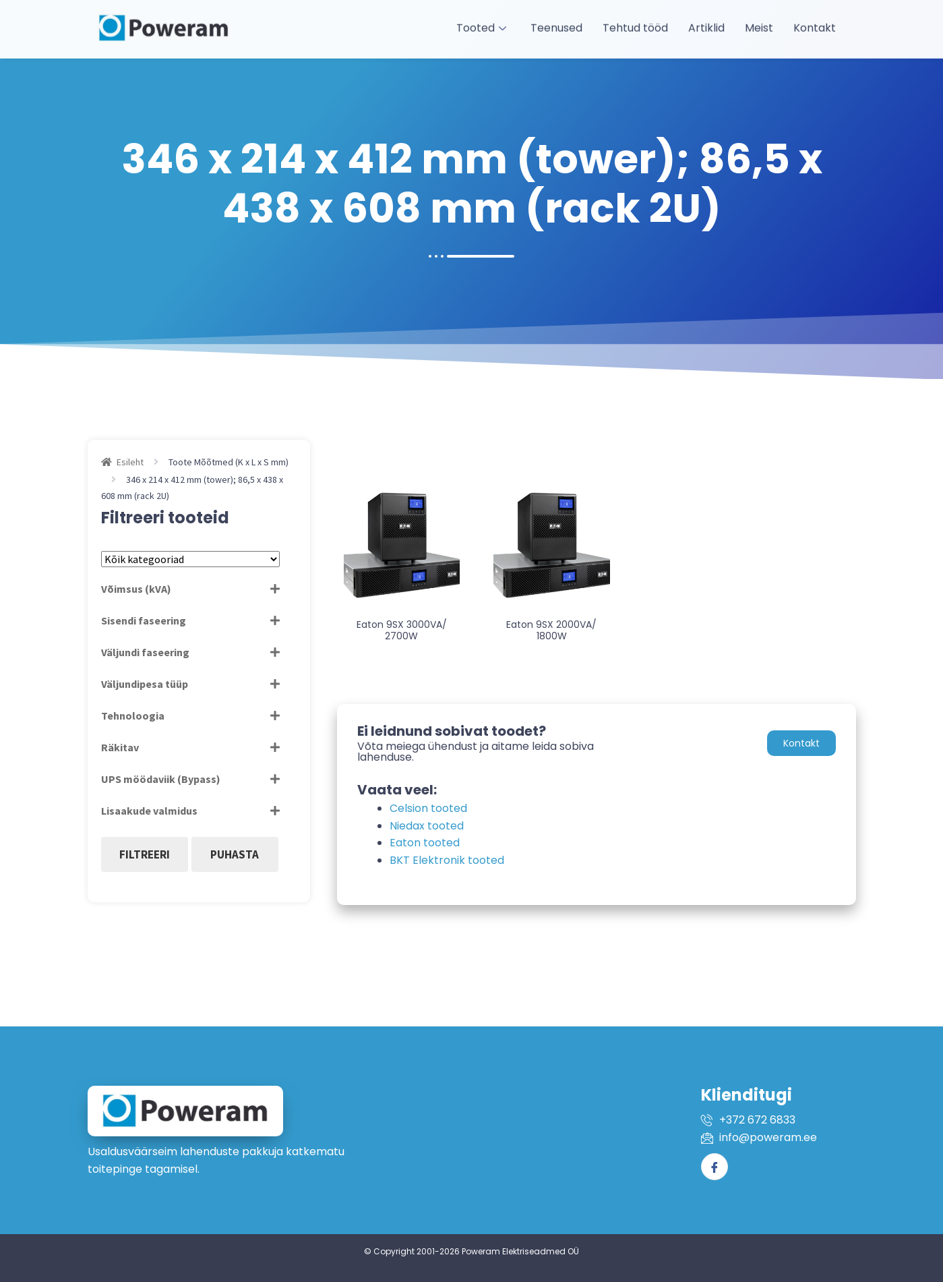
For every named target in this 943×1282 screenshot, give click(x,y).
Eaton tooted (425, 842)
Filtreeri (144, 854)
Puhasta (234, 854)
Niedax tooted (427, 826)
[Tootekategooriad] (190, 559)
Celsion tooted (428, 808)
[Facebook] (714, 1166)
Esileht (130, 462)
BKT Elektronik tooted (447, 860)
